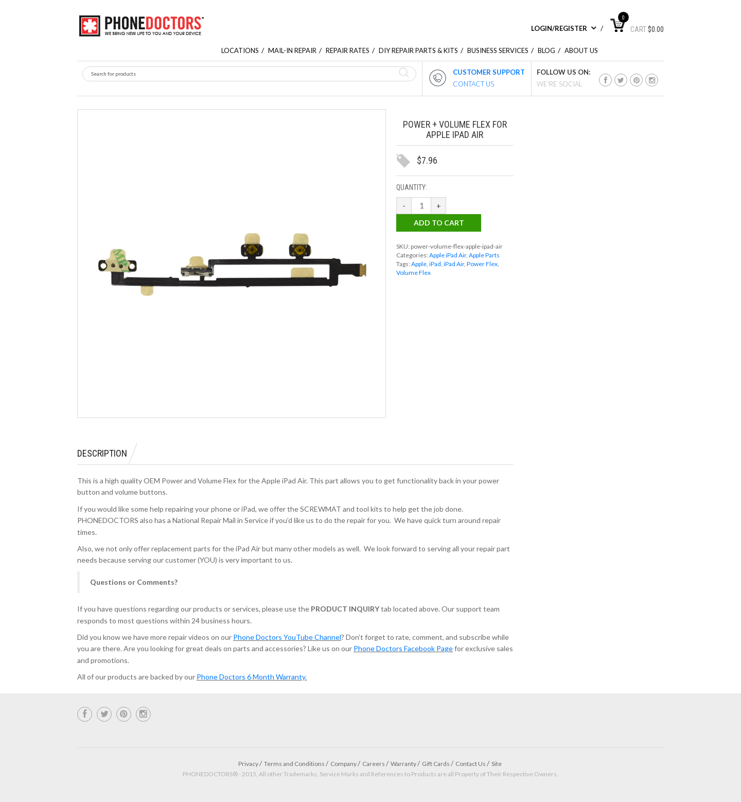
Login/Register (563, 28)
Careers (373, 764)
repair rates (347, 50)
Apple (419, 264)
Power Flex (482, 264)
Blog (546, 50)
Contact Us (470, 764)
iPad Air (454, 264)
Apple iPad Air (447, 255)
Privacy (248, 764)
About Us (581, 50)
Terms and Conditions (294, 764)
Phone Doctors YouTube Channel (287, 637)
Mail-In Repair (292, 50)
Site (496, 764)
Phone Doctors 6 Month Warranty (251, 676)
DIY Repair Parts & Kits (418, 50)
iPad (435, 264)
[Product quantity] (421, 205)
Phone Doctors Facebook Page (403, 648)
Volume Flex (413, 272)
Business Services (497, 50)
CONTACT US (473, 84)
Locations (240, 50)
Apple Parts (484, 255)
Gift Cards (436, 764)
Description (102, 453)
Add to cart (439, 222)
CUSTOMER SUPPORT (489, 72)
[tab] (107, 453)
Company (343, 764)
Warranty (403, 764)
